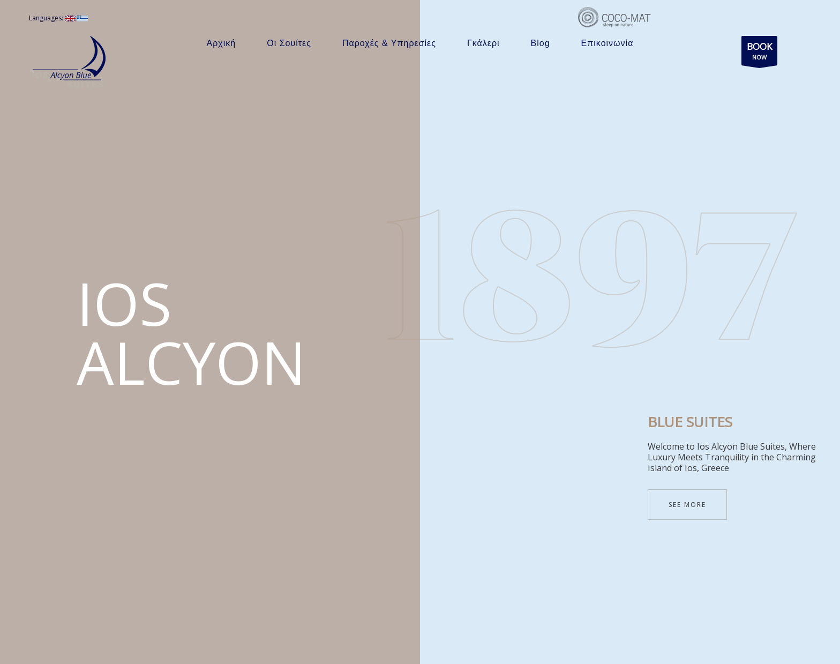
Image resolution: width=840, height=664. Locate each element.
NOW (759, 52)
